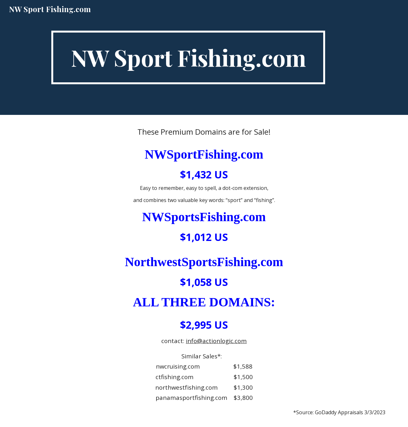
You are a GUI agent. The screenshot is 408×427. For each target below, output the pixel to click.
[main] (188, 57)
